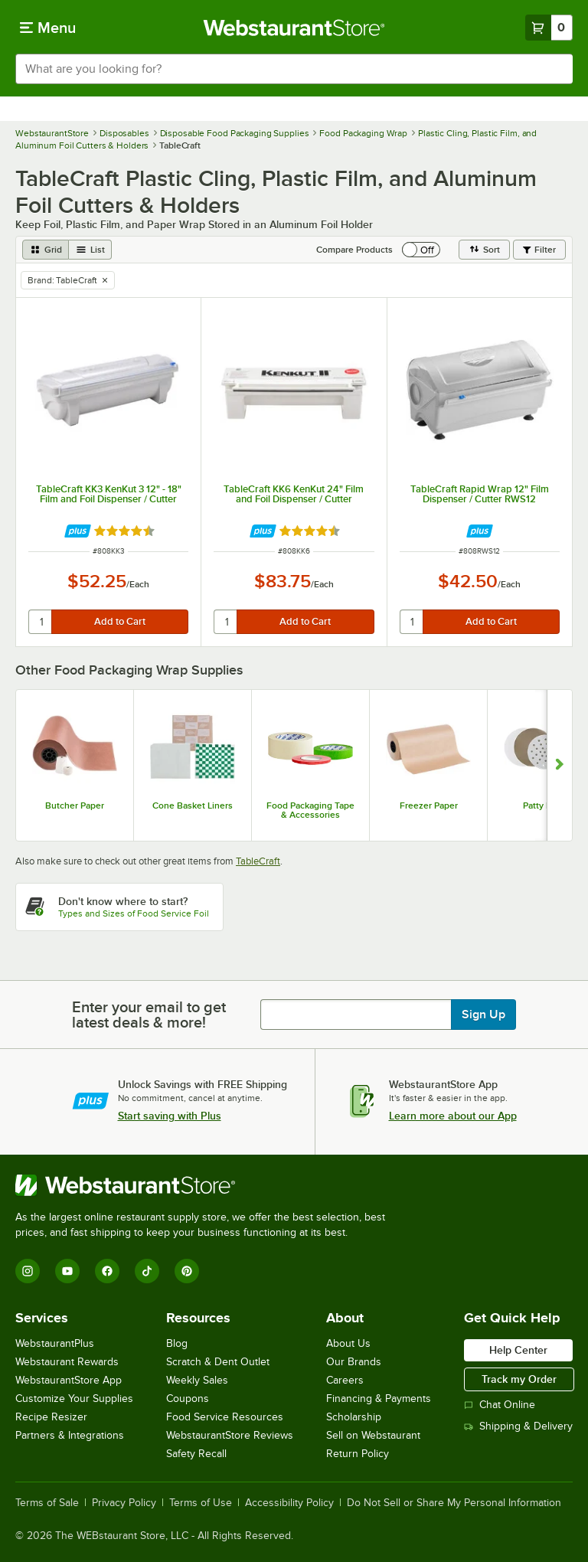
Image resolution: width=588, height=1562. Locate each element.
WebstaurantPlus (54, 1343)
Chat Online (499, 1404)
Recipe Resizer (51, 1417)
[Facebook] (107, 1271)
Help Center (518, 1350)
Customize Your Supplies (74, 1398)
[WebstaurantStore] (206, 1185)
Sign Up (483, 1014)
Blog (177, 1343)
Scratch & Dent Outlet (218, 1362)
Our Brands (353, 1362)
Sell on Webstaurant (373, 1435)
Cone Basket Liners (192, 805)
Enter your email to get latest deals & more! (149, 1014)
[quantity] (41, 621)
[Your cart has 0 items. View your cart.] (549, 28)
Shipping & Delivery (518, 1426)
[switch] (421, 249)
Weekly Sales (197, 1380)
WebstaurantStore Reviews (229, 1435)
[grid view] (45, 250)
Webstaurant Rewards (67, 1362)
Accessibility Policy (289, 1503)
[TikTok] (147, 1271)
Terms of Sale (47, 1503)
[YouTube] (67, 1271)
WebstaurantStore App (68, 1380)
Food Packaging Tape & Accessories (310, 810)
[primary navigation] (47, 27)
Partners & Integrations (69, 1435)
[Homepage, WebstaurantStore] (294, 27)
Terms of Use (200, 1503)
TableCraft (258, 861)
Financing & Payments (378, 1398)
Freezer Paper (429, 805)
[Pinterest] (187, 1271)
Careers (345, 1380)
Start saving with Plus (169, 1115)
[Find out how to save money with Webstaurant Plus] (77, 531)
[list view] (90, 250)
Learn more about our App (453, 1115)
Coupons (187, 1398)
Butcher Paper (74, 805)
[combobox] (294, 69)
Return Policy (357, 1453)
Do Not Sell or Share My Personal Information (454, 1503)
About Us (348, 1343)
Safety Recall (196, 1453)
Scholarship (353, 1417)
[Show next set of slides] (559, 765)
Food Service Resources (224, 1417)
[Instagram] (27, 1271)
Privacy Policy (124, 1503)
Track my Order (519, 1379)
